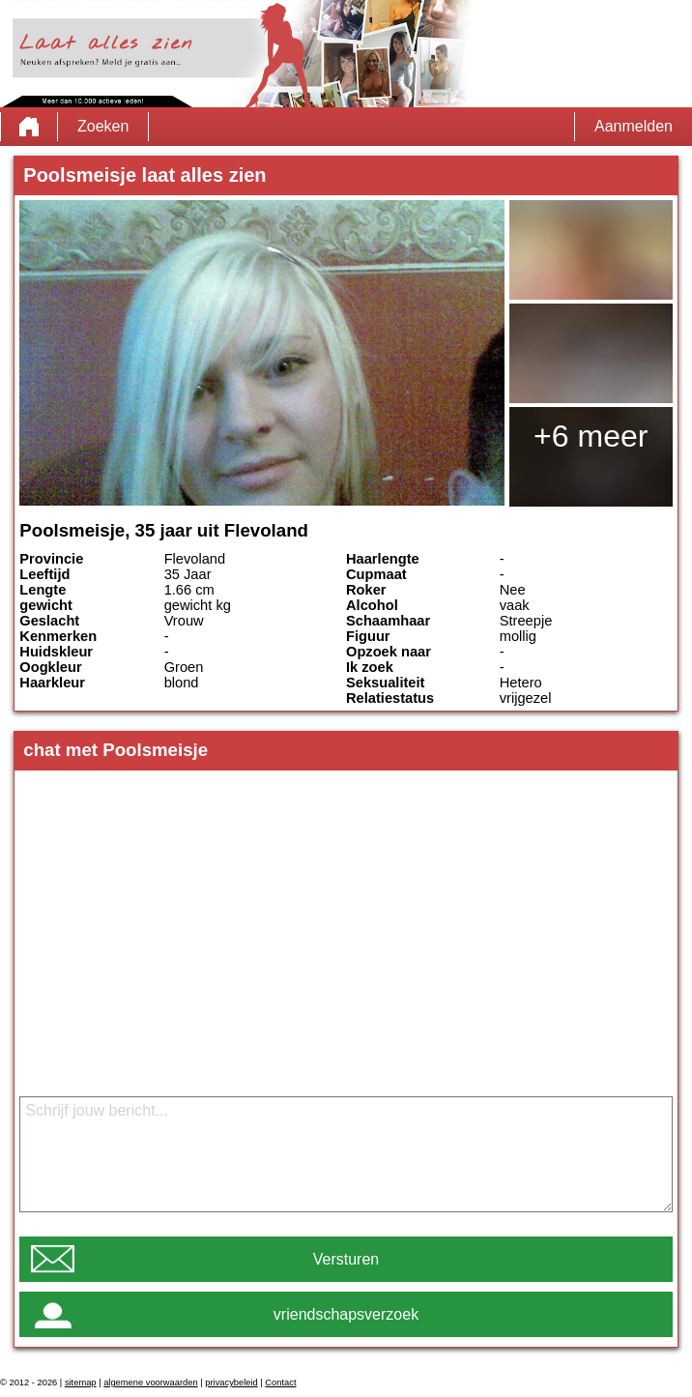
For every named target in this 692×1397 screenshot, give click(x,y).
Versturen (346, 1259)
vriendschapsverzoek (346, 1314)
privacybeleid (231, 1382)
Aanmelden (633, 126)
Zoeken (103, 126)
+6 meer (590, 436)
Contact (280, 1382)
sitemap (81, 1382)
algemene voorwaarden (150, 1382)
